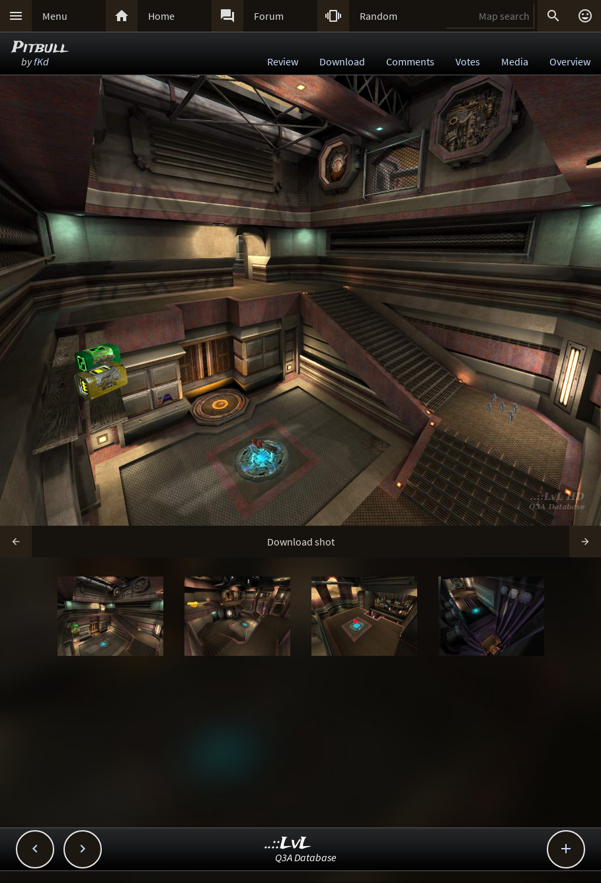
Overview (569, 61)
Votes (468, 61)
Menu (54, 15)
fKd (41, 61)
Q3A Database (306, 857)
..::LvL (288, 843)
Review (282, 61)
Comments (410, 61)
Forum (269, 15)
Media (514, 61)
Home (161, 15)
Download (342, 61)
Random (378, 15)
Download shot (301, 541)
